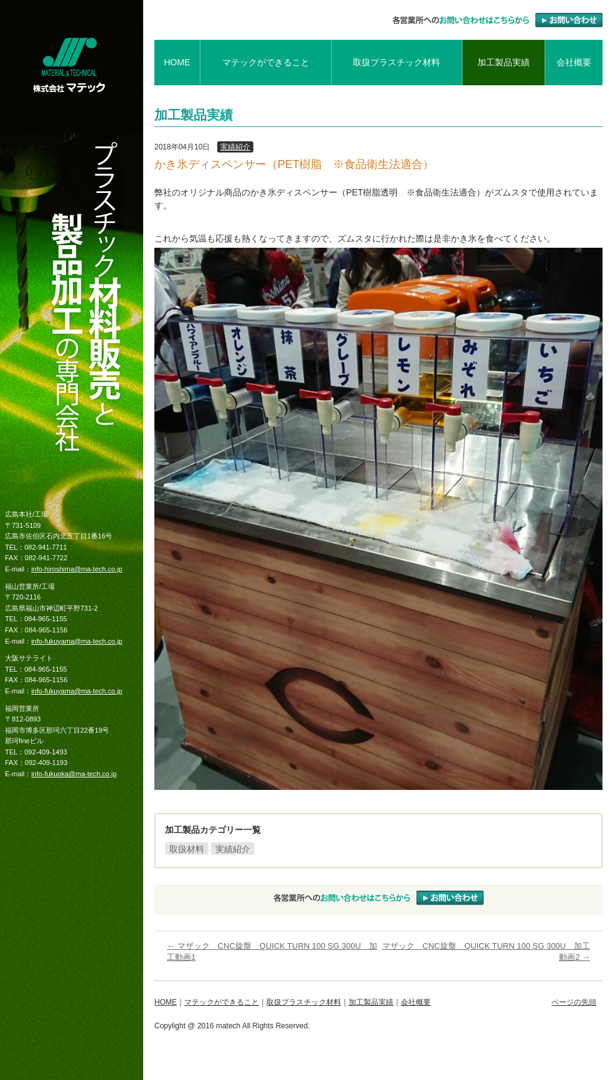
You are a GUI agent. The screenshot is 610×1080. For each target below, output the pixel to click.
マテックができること (265, 62)
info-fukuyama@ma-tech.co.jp (76, 641)
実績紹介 (235, 147)
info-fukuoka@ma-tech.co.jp (73, 773)
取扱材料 (186, 849)
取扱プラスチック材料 (396, 62)
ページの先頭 (573, 1002)
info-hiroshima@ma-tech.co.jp (76, 569)
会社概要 (573, 62)
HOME (177, 62)
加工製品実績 (503, 62)
